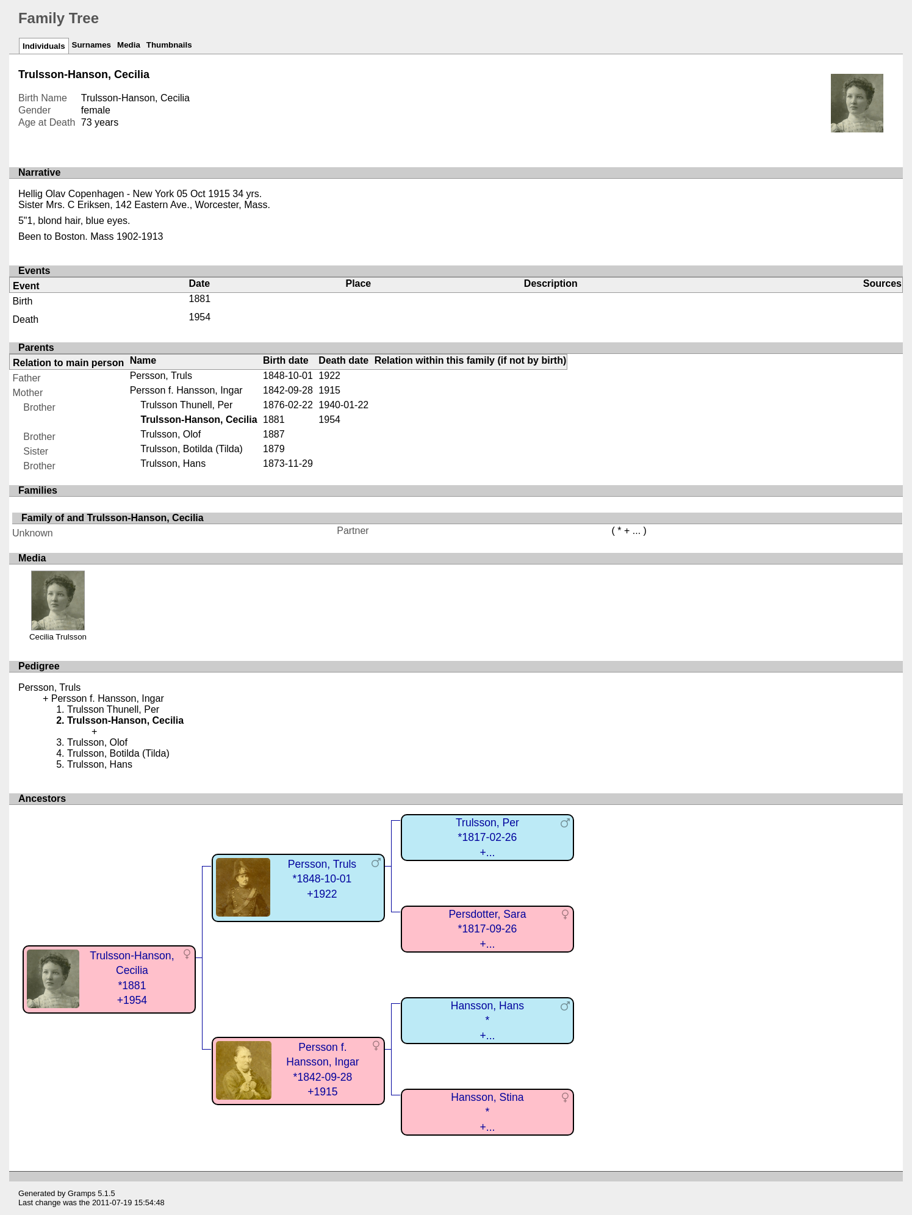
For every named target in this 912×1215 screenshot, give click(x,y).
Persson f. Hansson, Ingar (186, 390)
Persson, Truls (161, 375)
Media (128, 44)
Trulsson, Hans (173, 463)
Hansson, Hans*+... (487, 1021)
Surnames (91, 44)
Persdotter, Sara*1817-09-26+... (487, 929)
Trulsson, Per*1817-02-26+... (487, 838)
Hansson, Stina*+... (487, 1112)
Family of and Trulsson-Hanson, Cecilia (112, 518)
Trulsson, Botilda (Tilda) (191, 449)
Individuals (44, 46)
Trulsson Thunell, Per (186, 405)
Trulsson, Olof (170, 434)
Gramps (82, 1193)
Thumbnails (169, 44)
